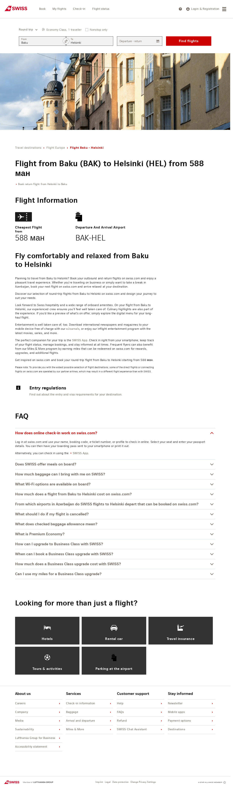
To (72, 39)
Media (38, 721)
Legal (108, 782)
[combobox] (27, 30)
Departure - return (130, 41)
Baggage (89, 712)
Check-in (79, 9)
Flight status (100, 9)
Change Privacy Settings (143, 782)
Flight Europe (55, 147)
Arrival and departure (89, 721)
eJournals (72, 329)
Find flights (189, 41)
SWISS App (79, 340)
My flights (59, 9)
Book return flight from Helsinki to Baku (42, 184)
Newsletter (191, 703)
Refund (140, 721)
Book (42, 9)
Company (38, 712)
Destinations (191, 729)
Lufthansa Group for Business (38, 738)
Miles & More (89, 729)
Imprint (99, 782)
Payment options (191, 721)
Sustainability (38, 729)
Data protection (120, 782)
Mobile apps (191, 712)
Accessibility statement (38, 747)
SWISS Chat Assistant (140, 729)
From (24, 39)
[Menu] (224, 9)
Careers (38, 703)
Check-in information (89, 703)
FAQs (140, 712)
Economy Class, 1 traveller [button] (64, 29)
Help (140, 703)
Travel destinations (28, 147)
